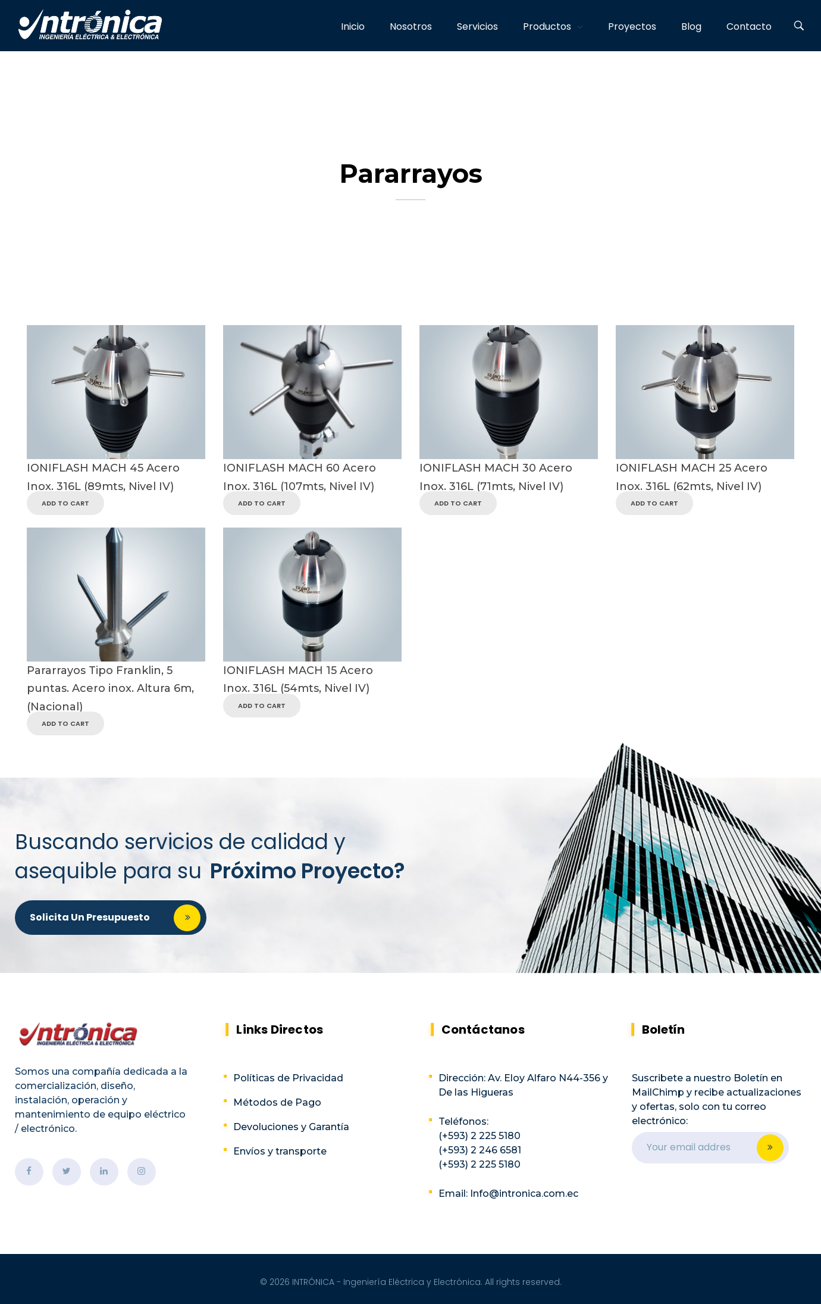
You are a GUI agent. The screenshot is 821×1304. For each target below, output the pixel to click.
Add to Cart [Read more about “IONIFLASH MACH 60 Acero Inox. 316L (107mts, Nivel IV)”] (262, 503)
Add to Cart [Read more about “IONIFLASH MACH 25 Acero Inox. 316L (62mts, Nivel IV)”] (654, 503)
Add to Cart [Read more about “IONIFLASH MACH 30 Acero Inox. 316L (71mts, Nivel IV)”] (458, 503)
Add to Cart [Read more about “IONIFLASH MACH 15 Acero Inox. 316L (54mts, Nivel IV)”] (262, 705)
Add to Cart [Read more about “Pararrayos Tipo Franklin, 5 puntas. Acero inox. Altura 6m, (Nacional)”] (65, 723)
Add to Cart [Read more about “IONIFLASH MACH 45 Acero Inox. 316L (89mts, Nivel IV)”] (65, 503)
